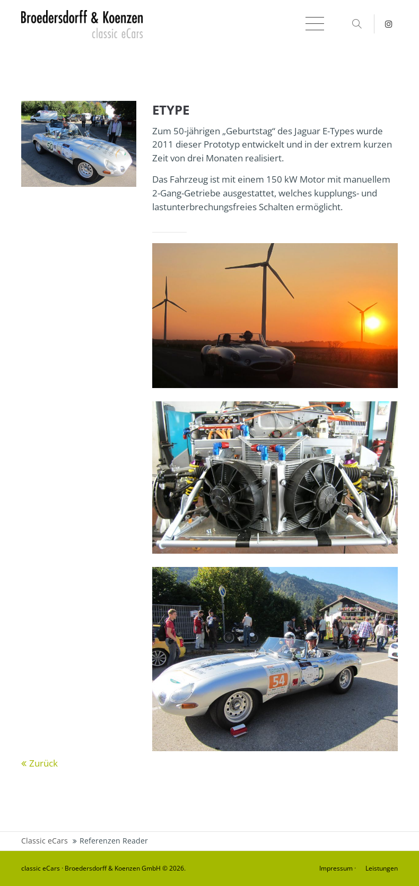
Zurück (43, 763)
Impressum (336, 868)
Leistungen (381, 868)
